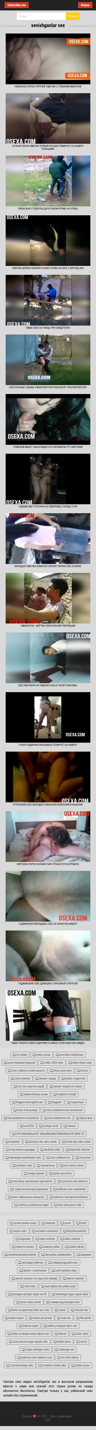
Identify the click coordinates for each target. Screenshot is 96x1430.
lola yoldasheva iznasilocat (21, 1118)
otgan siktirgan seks (35, 1349)
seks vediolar (45, 1239)
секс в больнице (26, 1110)
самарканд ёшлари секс (63, 1302)
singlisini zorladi (64, 1094)
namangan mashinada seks (23, 1157)
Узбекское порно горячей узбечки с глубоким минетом (47, 86)
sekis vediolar (70, 1239)
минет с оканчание (33, 1270)
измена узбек (49, 1247)
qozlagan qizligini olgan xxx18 (27, 1294)
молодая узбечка (30, 1262)
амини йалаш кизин (34, 1094)
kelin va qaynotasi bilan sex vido (28, 1310)
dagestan (23, 1239)
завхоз (70, 1126)
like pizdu (83, 1318)
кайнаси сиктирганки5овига (69, 1197)
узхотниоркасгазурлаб (19, 1062)
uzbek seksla (74, 1247)
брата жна (84, 1118)
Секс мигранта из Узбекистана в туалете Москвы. (48, 685)
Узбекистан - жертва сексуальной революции (48, 625)
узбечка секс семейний (69, 1189)
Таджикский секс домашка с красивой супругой (48, 983)
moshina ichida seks (52, 1365)
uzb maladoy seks (64, 1270)
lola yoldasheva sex (57, 1118)
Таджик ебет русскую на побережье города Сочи (47, 506)
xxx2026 (27, 1126)
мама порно (14, 1318)
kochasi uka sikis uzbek (41, 1142)
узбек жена (62, 1341)
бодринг (55, 1102)
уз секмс (20, 1055)
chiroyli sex (79, 1310)
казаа (60, 1310)
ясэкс (82, 1070)
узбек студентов (73, 1078)
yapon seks (18, 1231)
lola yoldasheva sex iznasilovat (62, 1110)
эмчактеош (46, 1165)
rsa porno (83, 1157)
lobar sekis (80, 1334)
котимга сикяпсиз (45, 1231)
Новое (85, 5)
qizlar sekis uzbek (28, 1302)
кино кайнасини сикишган (26, 1197)
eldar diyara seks (80, 1062)
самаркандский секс (63, 1262)
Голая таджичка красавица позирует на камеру (48, 745)
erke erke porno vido (68, 1205)
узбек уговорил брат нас (60, 1326)
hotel (81, 1223)
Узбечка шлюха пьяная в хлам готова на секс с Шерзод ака (48, 268)
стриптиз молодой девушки (29, 1189)
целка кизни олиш (23, 1223)
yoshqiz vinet (48, 1126)
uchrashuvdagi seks (19, 1365)
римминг (84, 1255)
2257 (48, 1420)
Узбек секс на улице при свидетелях (48, 327)
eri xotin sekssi (68, 1357)
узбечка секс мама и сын (34, 1357)
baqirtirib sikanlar (78, 1149)
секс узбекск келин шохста (26, 1070)
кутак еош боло (60, 1173)
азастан (64, 1318)
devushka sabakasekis (56, 1255)
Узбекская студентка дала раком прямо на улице (48, 208)
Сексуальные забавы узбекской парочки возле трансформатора (48, 387)
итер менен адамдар (20, 1149)
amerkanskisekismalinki (20, 1255)
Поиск (72, 16)
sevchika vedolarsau (69, 1055)
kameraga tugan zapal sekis (70, 1294)
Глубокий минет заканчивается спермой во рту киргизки (48, 447)
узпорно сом (22, 1165)
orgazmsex (75, 1102)
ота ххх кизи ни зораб (29, 1086)
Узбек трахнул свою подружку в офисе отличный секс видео (48, 1043)
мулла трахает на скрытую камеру (35, 1278)
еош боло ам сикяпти (72, 1181)
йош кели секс (61, 1070)
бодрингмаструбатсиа (27, 1102)
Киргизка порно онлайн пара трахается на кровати (48, 864)
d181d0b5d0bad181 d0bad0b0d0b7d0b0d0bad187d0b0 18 (48, 1134)
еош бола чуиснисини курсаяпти (30, 1181)
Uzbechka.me (17, 5)
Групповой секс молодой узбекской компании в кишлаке (48, 804)
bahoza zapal (28, 1326)
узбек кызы (81, 1365)
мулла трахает (73, 1278)
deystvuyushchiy (74, 1231)
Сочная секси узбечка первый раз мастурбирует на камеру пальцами (47, 147)
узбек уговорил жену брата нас (28, 1334)
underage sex (64, 1349)
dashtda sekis (50, 1149)
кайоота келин (23, 1247)
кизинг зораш (45, 1078)
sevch (81, 1341)
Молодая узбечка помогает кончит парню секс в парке (48, 566)
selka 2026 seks (52, 1062)
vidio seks (28, 1286)
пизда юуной (34, 1173)
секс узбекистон (58, 1157)
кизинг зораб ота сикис (66, 1086)
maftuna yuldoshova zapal (31, 1205)
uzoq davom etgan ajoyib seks (28, 1341)
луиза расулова (40, 1318)
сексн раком (20, 1078)
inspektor (12, 1142)
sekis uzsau (41, 1055)
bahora (61, 1334)
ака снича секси (72, 1165)
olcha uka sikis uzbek (76, 1142)
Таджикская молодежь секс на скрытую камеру (48, 923)
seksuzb (48, 1223)
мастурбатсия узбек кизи (58, 1286)
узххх (65, 1223)
